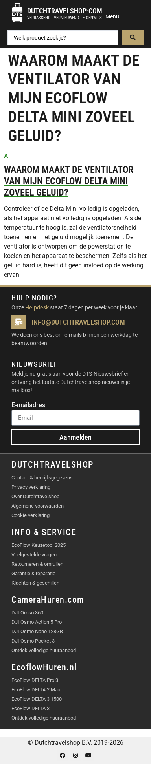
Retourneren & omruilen (37, 564)
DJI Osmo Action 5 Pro (36, 622)
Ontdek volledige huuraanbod (43, 650)
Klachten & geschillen (35, 583)
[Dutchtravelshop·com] (17, 12)
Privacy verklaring (30, 487)
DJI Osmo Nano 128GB (37, 631)
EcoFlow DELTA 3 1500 (36, 699)
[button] (75, 175)
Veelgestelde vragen (34, 554)
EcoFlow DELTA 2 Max (35, 690)
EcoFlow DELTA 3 (30, 708)
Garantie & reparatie (33, 573)
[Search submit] (133, 37)
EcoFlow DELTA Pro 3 (34, 680)
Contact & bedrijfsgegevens (42, 478)
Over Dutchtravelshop (35, 496)
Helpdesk (37, 307)
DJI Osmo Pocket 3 (33, 641)
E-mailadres (28, 405)
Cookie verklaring (30, 515)
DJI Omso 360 (27, 613)
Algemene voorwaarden (37, 506)
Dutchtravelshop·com (64, 11)
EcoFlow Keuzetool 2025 (38, 545)
